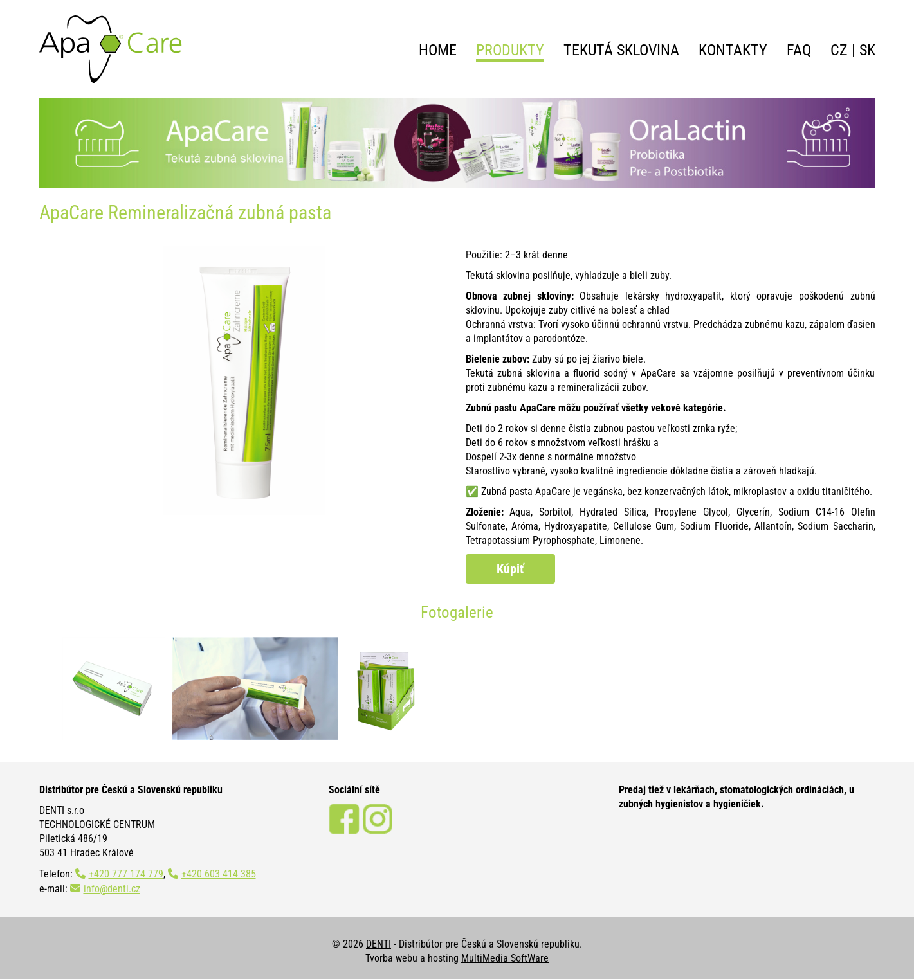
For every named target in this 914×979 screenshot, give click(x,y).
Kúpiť (510, 569)
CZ (839, 50)
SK (867, 50)
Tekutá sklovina (621, 50)
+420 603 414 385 (218, 874)
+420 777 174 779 (126, 874)
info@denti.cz (112, 889)
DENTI (378, 944)
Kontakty (733, 50)
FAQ (799, 50)
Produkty (510, 50)
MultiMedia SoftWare (505, 958)
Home (438, 50)
